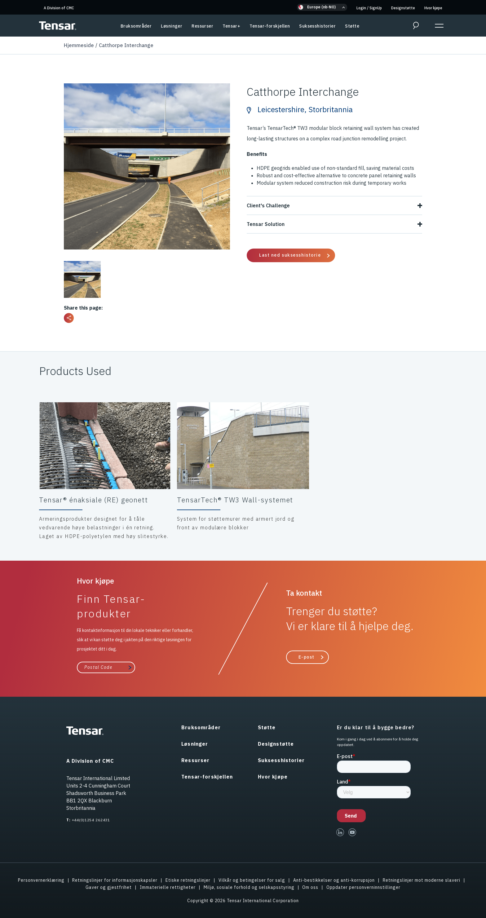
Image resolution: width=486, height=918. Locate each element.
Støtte (352, 26)
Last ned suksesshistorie (290, 255)
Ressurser (202, 26)
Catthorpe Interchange (126, 45)
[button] (322, 7)
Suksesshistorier (317, 26)
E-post (306, 657)
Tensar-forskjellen (270, 26)
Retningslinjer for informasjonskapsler (114, 880)
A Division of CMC (59, 8)
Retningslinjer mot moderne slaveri (421, 880)
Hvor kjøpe (433, 8)
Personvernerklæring (41, 880)
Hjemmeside (79, 45)
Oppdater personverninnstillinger (363, 887)
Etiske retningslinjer (188, 880)
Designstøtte (403, 8)
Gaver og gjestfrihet (109, 887)
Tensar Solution (334, 224)
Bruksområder (136, 26)
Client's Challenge (334, 205)
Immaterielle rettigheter (168, 887)
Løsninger (171, 26)
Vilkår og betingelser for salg (252, 880)
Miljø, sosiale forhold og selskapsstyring (249, 887)
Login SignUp (369, 8)
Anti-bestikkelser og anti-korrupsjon (334, 880)
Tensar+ (231, 26)
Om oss (310, 887)
